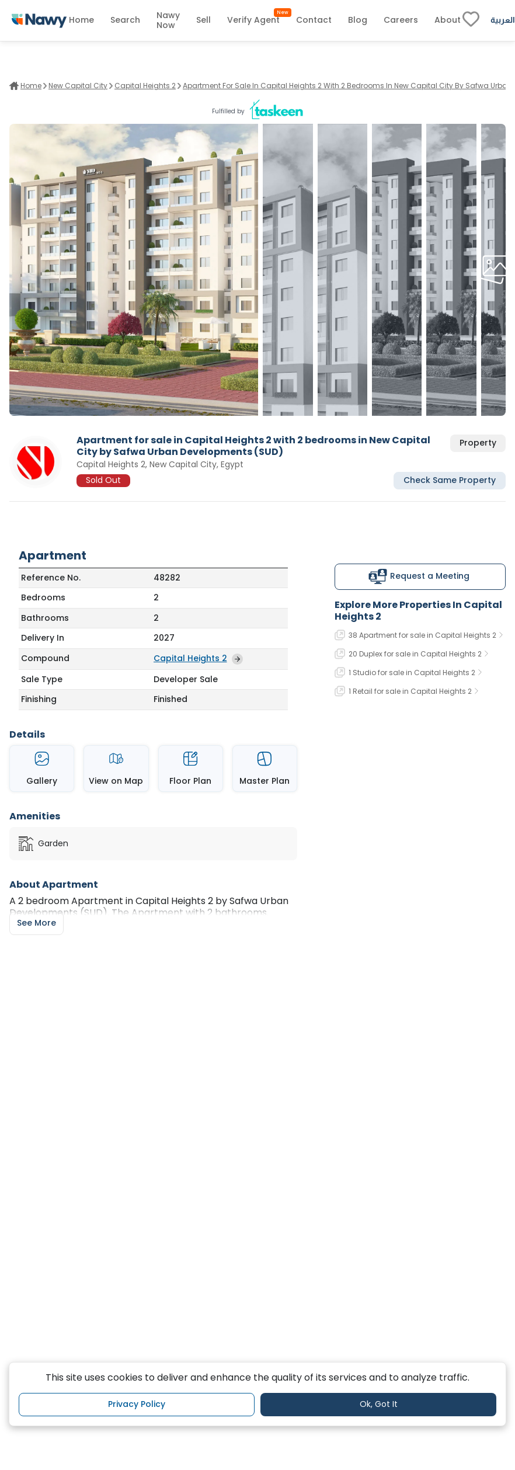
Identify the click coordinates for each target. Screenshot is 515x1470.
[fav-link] (471, 20)
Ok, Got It (379, 1404)
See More (36, 923)
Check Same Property (449, 480)
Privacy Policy (136, 1404)
